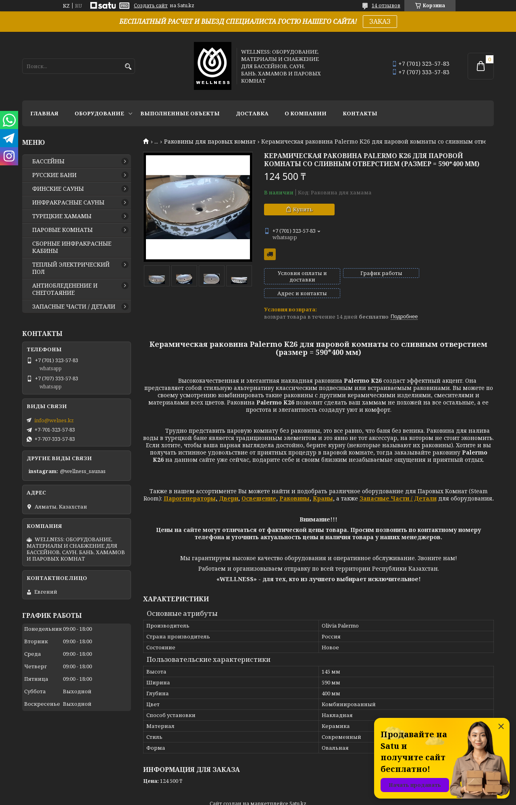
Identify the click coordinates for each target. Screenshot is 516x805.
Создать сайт (151, 5)
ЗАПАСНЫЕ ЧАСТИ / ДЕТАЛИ (73, 306)
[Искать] (128, 67)
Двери (227, 484)
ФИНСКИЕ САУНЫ (58, 188)
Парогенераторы (190, 484)
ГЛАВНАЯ (44, 113)
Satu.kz (297, 789)
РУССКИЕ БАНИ (54, 175)
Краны (323, 484)
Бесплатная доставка (270, 254)
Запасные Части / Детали (398, 484)
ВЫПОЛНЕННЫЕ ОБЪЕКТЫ (180, 113)
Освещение (258, 484)
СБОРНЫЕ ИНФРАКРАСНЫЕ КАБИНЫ (71, 247)
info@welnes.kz (54, 420)
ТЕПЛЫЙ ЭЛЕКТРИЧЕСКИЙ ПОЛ (71, 268)
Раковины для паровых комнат (210, 141)
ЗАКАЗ (380, 21)
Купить (303, 209)
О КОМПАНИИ (306, 113)
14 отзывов (386, 5)
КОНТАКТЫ (360, 113)
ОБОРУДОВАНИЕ (99, 113)
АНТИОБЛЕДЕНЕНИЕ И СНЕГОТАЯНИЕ (65, 289)
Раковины (294, 484)
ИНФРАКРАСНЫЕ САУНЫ (68, 202)
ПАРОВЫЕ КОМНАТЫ (62, 230)
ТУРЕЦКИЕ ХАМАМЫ (62, 216)
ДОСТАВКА (252, 113)
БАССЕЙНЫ (48, 161)
